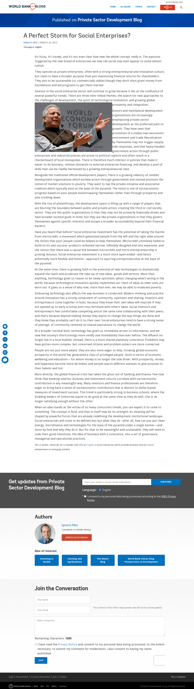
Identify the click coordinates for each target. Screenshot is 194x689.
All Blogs (125, 7)
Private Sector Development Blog (110, 20)
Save (41, 660)
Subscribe (165, 482)
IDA (42, 686)
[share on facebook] (5, 332)
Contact (151, 7)
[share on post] (5, 339)
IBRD (35, 686)
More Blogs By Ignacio (77, 537)
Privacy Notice (67, 644)
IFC (47, 686)
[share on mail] (5, 326)
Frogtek (90, 444)
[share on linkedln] (5, 345)
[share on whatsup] (5, 352)
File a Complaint (178, 677)
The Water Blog (103, 560)
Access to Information (40, 677)
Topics (138, 7)
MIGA (54, 686)
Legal (11, 677)
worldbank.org (174, 2)
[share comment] (5, 359)
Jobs (55, 677)
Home (113, 7)
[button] (181, 7)
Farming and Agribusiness (74, 560)
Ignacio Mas (30, 42)
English (38, 47)
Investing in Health (46, 560)
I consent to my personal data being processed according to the (131, 498)
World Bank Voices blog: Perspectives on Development (141, 560)
